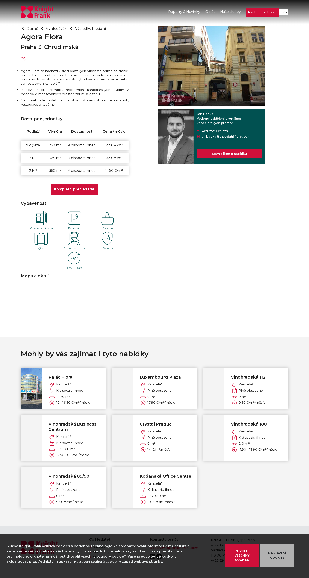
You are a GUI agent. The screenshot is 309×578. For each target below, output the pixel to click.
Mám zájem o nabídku (229, 155)
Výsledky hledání (96, 28)
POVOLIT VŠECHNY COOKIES (242, 555)
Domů (33, 28)
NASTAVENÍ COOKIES (277, 555)
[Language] (283, 13)
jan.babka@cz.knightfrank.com (225, 136)
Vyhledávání (59, 28)
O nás (210, 13)
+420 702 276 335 (214, 131)
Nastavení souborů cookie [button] (97, 562)
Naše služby (230, 13)
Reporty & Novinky (184, 13)
